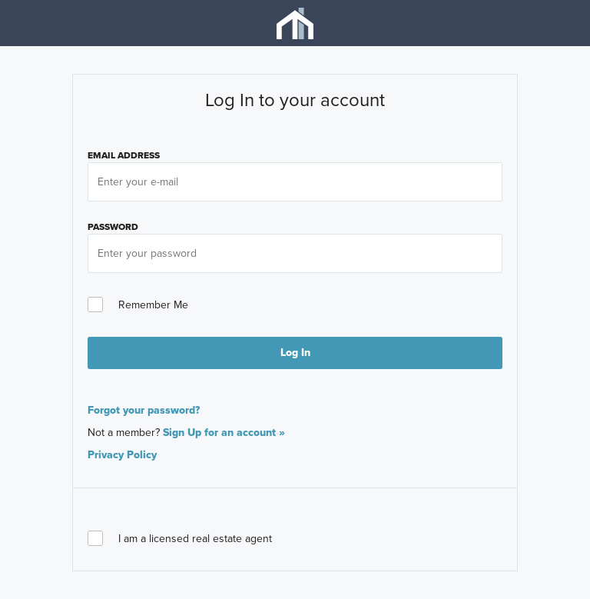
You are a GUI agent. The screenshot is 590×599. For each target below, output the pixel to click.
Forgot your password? (144, 410)
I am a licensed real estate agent (180, 539)
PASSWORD (113, 227)
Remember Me (138, 305)
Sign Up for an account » (224, 432)
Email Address (124, 155)
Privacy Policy (122, 455)
